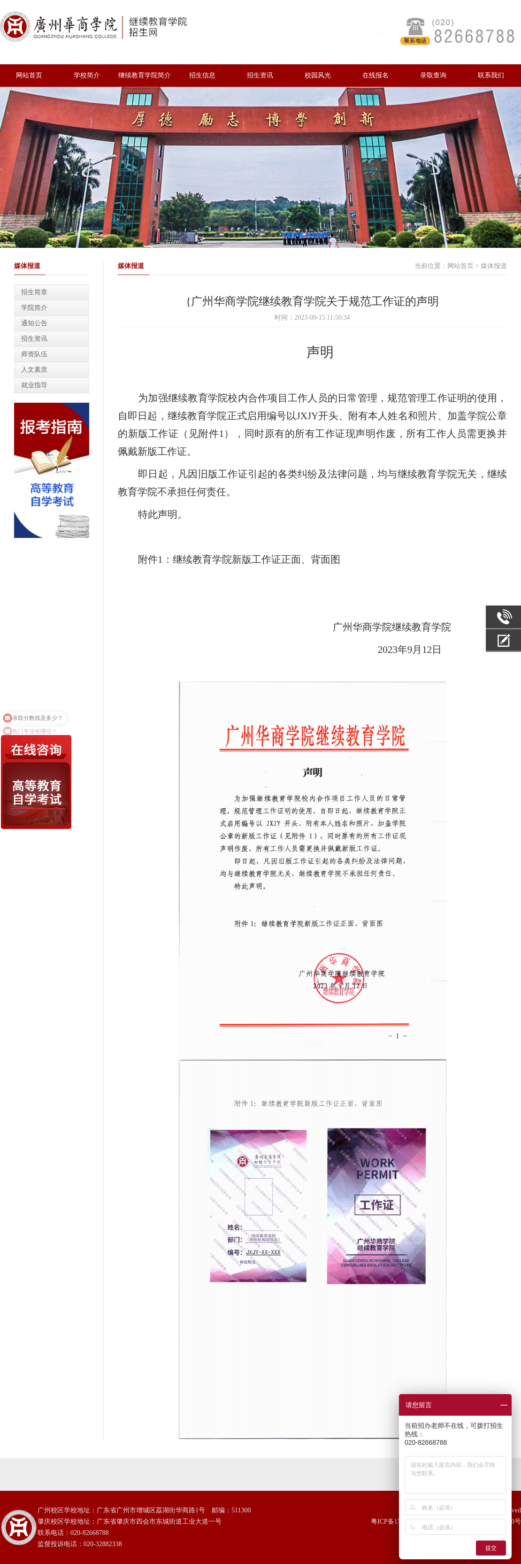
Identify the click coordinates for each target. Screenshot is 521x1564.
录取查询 (433, 75)
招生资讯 (260, 75)
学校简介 (87, 75)
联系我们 (491, 75)
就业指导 (34, 385)
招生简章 (34, 292)
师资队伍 (34, 354)
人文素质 (34, 369)
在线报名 (375, 75)
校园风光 (318, 75)
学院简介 (34, 307)
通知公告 (34, 323)
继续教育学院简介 (144, 75)
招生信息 (202, 75)
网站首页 (29, 75)
